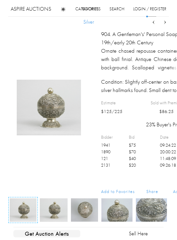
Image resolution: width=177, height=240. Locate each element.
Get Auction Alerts (47, 233)
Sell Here (138, 233)
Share (152, 191)
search (116, 9)
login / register (149, 9)
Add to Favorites (118, 191)
